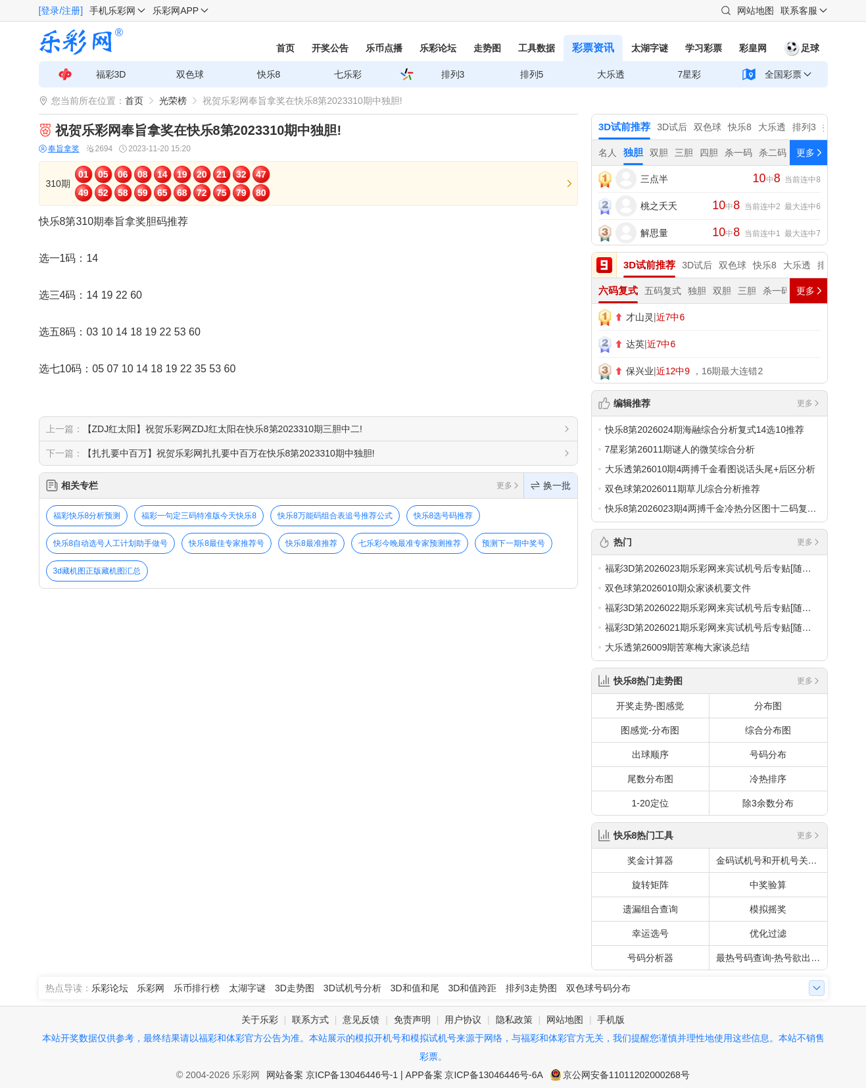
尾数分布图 (650, 779)
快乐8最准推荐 (311, 543)
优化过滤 (768, 933)
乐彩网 (150, 988)
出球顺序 (650, 754)
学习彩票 (703, 48)
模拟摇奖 (768, 909)
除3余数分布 (768, 803)
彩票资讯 (593, 47)
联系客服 (799, 10)
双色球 (190, 74)
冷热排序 (768, 779)
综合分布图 (768, 730)
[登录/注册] (61, 10)
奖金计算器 (650, 860)
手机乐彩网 (112, 10)
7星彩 (690, 74)
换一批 (551, 485)
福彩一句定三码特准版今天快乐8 (198, 515)
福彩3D (111, 74)
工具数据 (536, 48)
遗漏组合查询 (650, 909)
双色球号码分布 (598, 988)
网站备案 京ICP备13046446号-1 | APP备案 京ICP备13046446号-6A (404, 1075)
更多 (508, 485)
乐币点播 (384, 48)
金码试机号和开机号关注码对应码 (771, 860)
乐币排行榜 (197, 988)
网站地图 (755, 10)
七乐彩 (348, 74)
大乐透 (611, 74)
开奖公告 (330, 48)
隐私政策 (514, 1019)
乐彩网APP (176, 10)
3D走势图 (294, 988)
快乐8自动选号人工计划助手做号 (110, 543)
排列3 (453, 74)
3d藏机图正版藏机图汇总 (97, 571)
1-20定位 (649, 803)
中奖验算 (768, 884)
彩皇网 (753, 48)
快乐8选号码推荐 (443, 515)
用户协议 (463, 1019)
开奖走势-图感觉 (650, 706)
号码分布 (768, 754)
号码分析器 (650, 957)
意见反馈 (361, 1019)
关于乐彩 (259, 1019)
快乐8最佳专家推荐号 (226, 543)
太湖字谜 (649, 48)
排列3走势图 (531, 988)
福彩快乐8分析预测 (87, 515)
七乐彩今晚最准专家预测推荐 (409, 543)
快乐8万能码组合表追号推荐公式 (335, 515)
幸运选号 (650, 933)
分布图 (768, 706)
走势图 (487, 48)
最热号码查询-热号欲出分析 (771, 957)
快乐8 (269, 74)
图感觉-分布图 (650, 730)
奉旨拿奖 (59, 149)
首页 (285, 48)
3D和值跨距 (472, 988)
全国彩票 (783, 74)
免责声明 (412, 1019)
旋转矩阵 (650, 884)
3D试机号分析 (352, 988)
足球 (801, 48)
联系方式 (310, 1019)
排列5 (532, 74)
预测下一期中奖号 (513, 543)
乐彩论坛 (438, 48)
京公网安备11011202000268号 (626, 1075)
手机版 (611, 1019)
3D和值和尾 (415, 988)
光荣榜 (173, 100)
